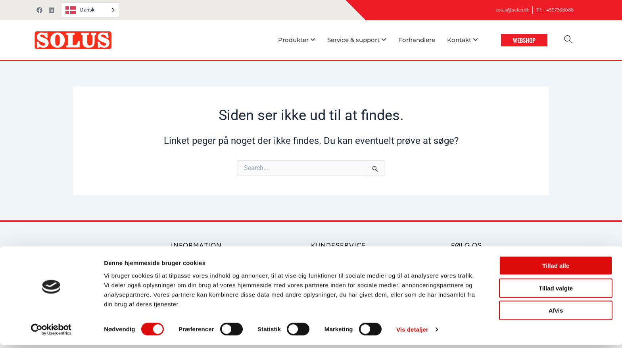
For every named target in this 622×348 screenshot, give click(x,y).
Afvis (556, 313)
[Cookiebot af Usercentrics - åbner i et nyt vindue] (51, 332)
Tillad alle (555, 268)
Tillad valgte (556, 291)
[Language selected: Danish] (90, 10)
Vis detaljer (412, 332)
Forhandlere (416, 40)
